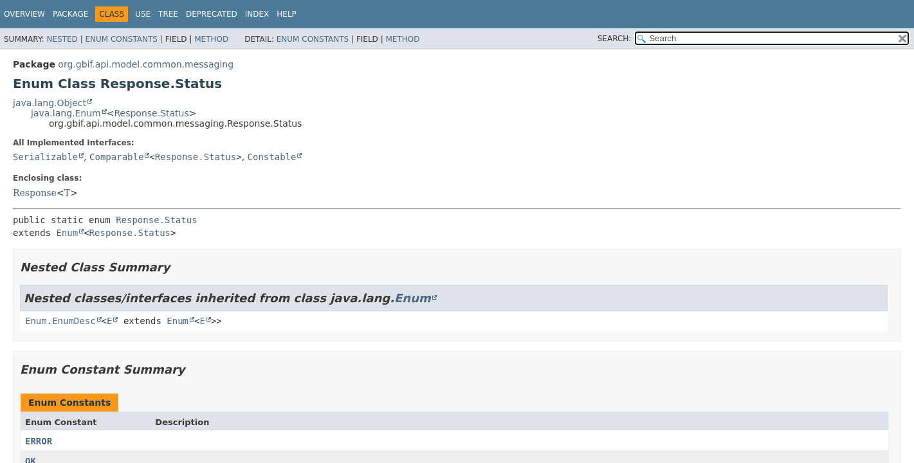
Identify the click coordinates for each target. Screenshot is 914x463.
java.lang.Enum (66, 113)
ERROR (38, 441)
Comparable (116, 157)
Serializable (45, 157)
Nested (61, 39)
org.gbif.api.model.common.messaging (145, 64)
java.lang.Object (49, 103)
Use (143, 14)
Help (287, 14)
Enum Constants (121, 39)
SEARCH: (615, 38)
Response (35, 193)
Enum (67, 233)
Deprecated (211, 14)
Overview (24, 14)
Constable (272, 157)
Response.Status (151, 113)
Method (211, 39)
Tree (168, 14)
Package (70, 14)
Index (257, 14)
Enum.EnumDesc (60, 321)
